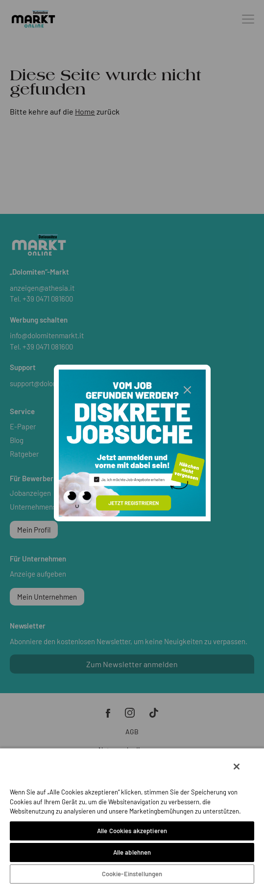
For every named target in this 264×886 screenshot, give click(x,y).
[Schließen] (236, 766)
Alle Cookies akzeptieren (132, 831)
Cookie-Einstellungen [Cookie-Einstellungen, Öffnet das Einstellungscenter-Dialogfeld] (132, 874)
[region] (132, 816)
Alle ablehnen (132, 852)
